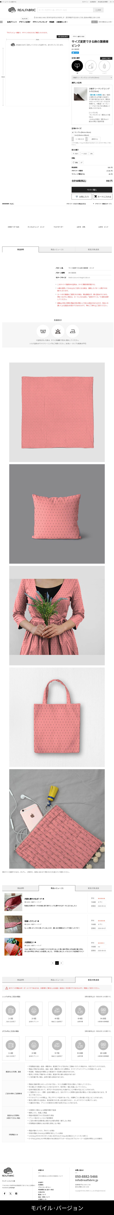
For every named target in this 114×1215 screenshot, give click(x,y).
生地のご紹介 (106, 58)
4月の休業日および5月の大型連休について (105, 22)
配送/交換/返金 (93, 249)
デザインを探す (24, 22)
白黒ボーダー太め (13, 227)
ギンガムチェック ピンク (36, 227)
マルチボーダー (58, 227)
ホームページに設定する (9, 2)
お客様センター (62, 22)
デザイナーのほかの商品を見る (76, 204)
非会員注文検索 (103, 2)
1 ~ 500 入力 (80, 139)
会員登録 (93, 2)
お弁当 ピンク (103, 227)
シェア (75, 53)
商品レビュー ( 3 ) (57, 249)
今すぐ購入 (92, 189)
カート (112, 2)
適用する (95, 139)
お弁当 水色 (81, 227)
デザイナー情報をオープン (103, 204)
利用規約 (40, 1185)
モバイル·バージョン (57, 1208)
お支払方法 (41, 1192)
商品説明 (20, 249)
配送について (42, 1194)
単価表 (51, 22)
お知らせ (94, 22)
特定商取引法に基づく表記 (46, 1189)
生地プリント (12, 22)
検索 (98, 10)
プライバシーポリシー (44, 1187)
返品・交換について (44, 1197)
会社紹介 (40, 1182)
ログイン (85, 2)
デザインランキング (40, 22)
